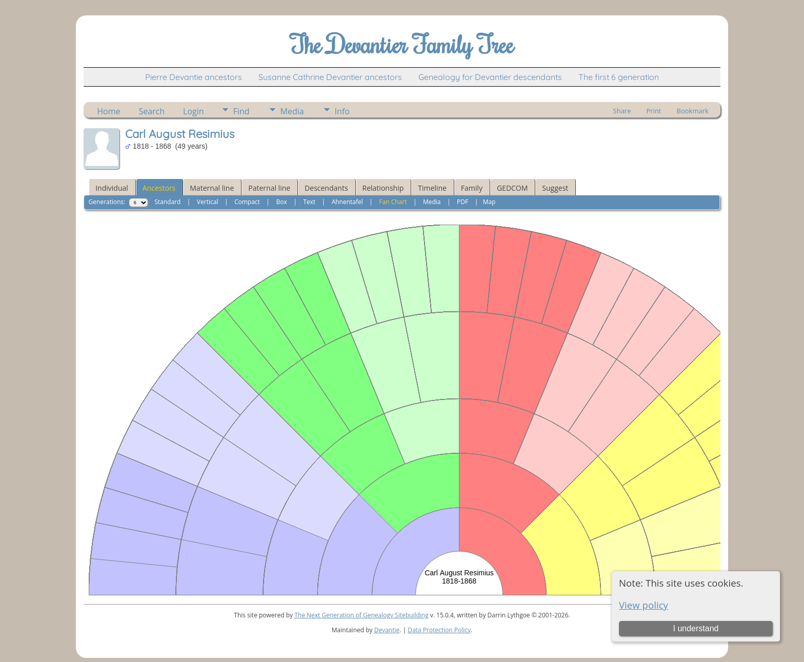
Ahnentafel (347, 201)
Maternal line (212, 188)
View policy (643, 604)
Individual (111, 188)
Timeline (432, 188)
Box (281, 201)
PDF (462, 201)
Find (241, 111)
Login (193, 111)
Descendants (326, 188)
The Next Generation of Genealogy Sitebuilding (361, 615)
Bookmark (693, 110)
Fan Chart (393, 201)
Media (292, 111)
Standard (167, 201)
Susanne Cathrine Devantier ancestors (330, 77)
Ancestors (159, 188)
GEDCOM (512, 188)
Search (151, 111)
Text (309, 201)
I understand (695, 628)
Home (108, 111)
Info (342, 111)
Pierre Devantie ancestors (193, 77)
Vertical (207, 201)
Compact (247, 201)
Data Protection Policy (439, 630)
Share (622, 110)
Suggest (555, 188)
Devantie (387, 630)
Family (472, 188)
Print (653, 110)
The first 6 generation (618, 77)
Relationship (383, 188)
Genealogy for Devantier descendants (490, 77)
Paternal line (269, 188)
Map (489, 201)
